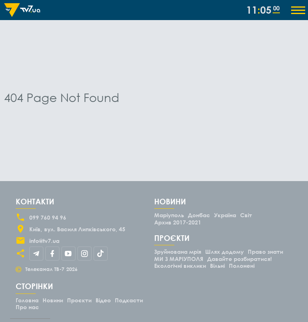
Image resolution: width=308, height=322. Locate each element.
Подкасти (129, 300)
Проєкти (79, 300)
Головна (27, 300)
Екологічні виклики (180, 265)
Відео (103, 300)
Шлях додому (224, 251)
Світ (246, 215)
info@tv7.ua (44, 240)
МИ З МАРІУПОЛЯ (178, 258)
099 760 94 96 (47, 217)
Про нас (27, 307)
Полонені (242, 265)
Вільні (217, 265)
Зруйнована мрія (177, 251)
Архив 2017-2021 (177, 222)
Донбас (199, 215)
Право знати (265, 251)
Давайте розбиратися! (239, 258)
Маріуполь (169, 215)
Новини (53, 300)
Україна (225, 215)
